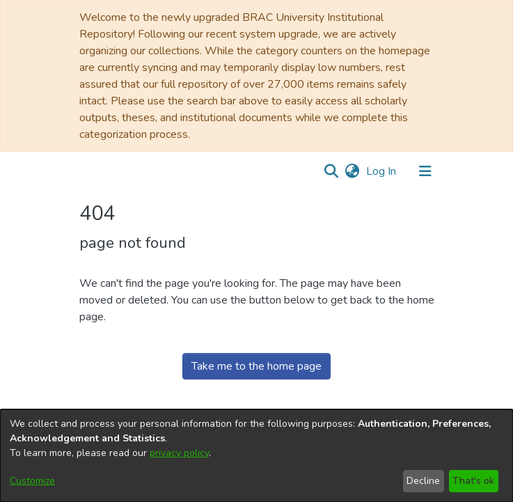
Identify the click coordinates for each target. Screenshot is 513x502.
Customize (32, 480)
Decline (423, 480)
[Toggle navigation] (425, 171)
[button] (331, 171)
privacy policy (179, 453)
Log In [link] (381, 171)
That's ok (473, 480)
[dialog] (256, 455)
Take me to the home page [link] (256, 366)
